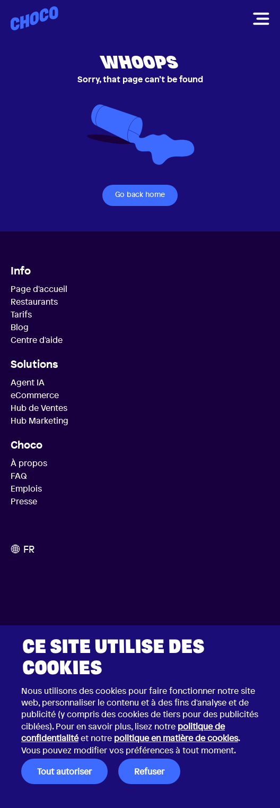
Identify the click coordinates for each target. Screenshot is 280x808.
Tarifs (21, 314)
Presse (24, 501)
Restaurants (34, 301)
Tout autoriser (64, 771)
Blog (20, 327)
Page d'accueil (39, 289)
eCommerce (35, 395)
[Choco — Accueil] (34, 18)
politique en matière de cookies (176, 738)
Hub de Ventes (39, 408)
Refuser (149, 771)
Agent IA (28, 382)
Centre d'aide (37, 340)
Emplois (26, 488)
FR (22, 549)
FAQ (19, 476)
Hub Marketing (39, 420)
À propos (29, 463)
